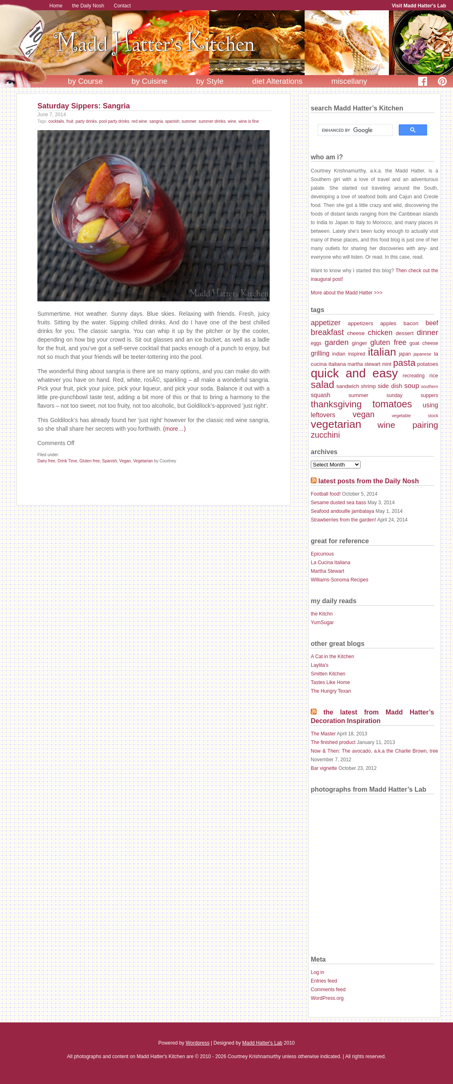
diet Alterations (277, 81)
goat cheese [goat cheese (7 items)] (423, 343)
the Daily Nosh (88, 6)
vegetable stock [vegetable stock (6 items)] (415, 415)
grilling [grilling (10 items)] (320, 353)
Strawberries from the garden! (343, 520)
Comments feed (328, 989)
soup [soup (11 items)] (411, 386)
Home (55, 6)
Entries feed (324, 981)
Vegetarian (143, 461)
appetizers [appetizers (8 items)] (360, 323)
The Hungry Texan (331, 691)
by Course (85, 81)
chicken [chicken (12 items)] (380, 332)
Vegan (125, 461)
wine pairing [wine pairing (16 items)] (407, 424)
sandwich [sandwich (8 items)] (347, 386)
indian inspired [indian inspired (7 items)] (348, 354)
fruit (70, 121)
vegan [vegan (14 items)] (363, 414)
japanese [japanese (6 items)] (422, 353)
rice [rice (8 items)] (433, 375)
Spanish (109, 461)
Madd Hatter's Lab (262, 1043)
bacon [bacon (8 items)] (411, 323)
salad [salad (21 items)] (322, 384)
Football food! (326, 494)
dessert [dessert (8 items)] (404, 333)
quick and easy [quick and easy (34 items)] (354, 373)
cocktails (56, 121)
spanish (172, 121)
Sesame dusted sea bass (338, 502)
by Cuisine (149, 81)
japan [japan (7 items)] (405, 354)
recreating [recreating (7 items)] (414, 376)
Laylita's (319, 665)
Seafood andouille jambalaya (342, 511)
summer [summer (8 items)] (358, 395)
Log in (317, 972)
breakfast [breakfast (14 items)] (327, 332)
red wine (139, 121)
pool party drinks (114, 121)
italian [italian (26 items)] (382, 352)
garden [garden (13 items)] (337, 342)
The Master (323, 734)
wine (232, 121)
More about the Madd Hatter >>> (346, 293)
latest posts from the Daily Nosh (368, 481)
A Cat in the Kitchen (332, 656)
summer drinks (212, 121)
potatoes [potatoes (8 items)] (427, 364)
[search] (354, 130)
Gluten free (89, 461)
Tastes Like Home (330, 682)
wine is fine (248, 121)
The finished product (333, 742)
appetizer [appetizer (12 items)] (326, 323)
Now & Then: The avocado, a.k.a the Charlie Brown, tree (374, 751)
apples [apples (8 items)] (388, 323)
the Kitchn (322, 614)
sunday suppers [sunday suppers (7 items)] (412, 395)
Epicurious (322, 554)
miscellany (349, 81)
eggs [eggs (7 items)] (316, 343)
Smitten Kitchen (328, 674)
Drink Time (67, 461)
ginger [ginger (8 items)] (359, 343)
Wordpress (198, 1043)
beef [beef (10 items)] (431, 322)
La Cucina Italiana (330, 562)
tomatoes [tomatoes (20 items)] (392, 404)
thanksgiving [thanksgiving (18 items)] (336, 404)
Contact (122, 6)
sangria (156, 121)
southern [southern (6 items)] (429, 386)
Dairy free (46, 461)
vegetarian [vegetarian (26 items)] (336, 424)
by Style (209, 81)
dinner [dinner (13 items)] (427, 332)
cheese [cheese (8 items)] (356, 333)
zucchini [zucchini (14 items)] (325, 434)
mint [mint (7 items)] (386, 364)
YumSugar (322, 622)
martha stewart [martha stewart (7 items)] (363, 364)
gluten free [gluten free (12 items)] (388, 342)
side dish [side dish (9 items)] (390, 386)
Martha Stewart (327, 571)
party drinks (86, 121)
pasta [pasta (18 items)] (404, 363)
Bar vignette (324, 768)
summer (189, 121)
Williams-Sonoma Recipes (339, 580)
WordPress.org (327, 998)
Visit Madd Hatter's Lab (419, 6)
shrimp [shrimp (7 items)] (368, 386)
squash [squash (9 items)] (320, 395)
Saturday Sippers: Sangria (83, 106)
